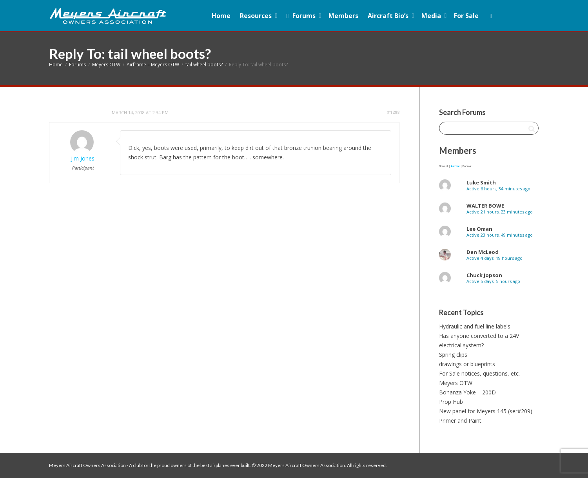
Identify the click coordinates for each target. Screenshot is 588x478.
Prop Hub (451, 401)
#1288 (393, 112)
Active (455, 166)
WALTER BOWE (485, 205)
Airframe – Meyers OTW (153, 64)
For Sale (466, 15)
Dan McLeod (482, 251)
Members (343, 15)
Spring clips (453, 354)
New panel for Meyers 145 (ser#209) (485, 411)
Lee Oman (479, 228)
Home (221, 15)
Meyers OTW (106, 64)
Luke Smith (481, 182)
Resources (256, 15)
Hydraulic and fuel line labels (474, 326)
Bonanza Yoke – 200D (467, 392)
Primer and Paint (460, 420)
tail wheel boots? (204, 64)
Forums (301, 15)
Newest (443, 166)
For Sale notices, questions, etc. (479, 373)
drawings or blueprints (467, 364)
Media (432, 15)
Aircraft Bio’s (389, 15)
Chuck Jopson (484, 275)
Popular (467, 166)
